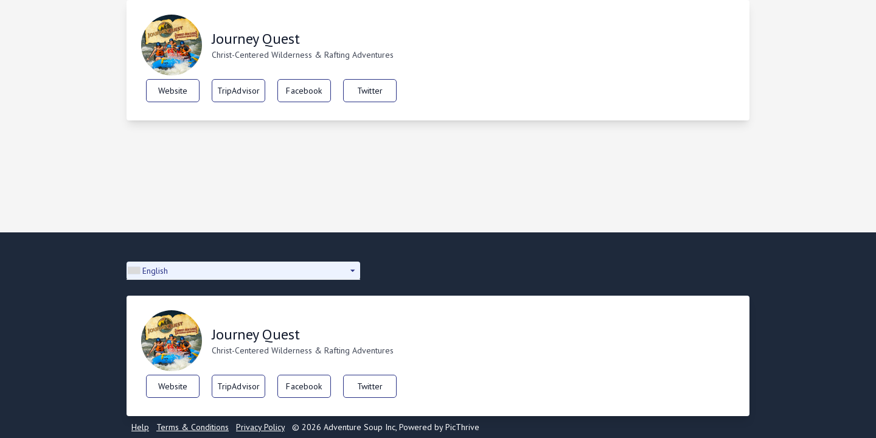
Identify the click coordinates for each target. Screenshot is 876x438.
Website (173, 90)
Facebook (304, 90)
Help (140, 427)
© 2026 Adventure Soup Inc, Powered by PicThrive (385, 427)
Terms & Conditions (192, 427)
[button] (243, 271)
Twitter (370, 90)
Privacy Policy (260, 427)
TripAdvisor (238, 90)
